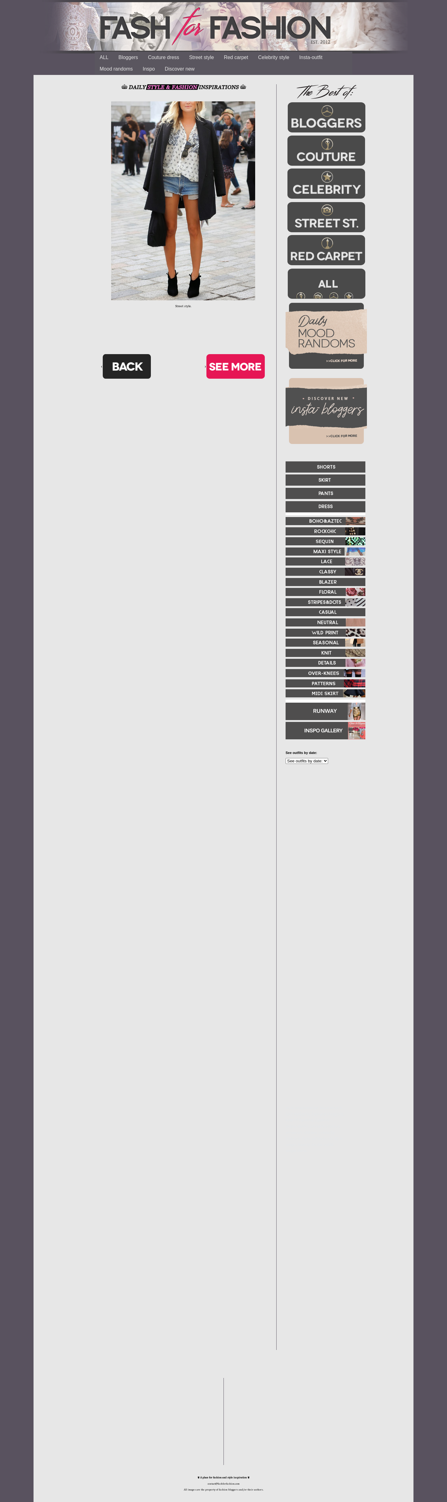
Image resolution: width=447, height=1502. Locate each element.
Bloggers (128, 57)
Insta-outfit (311, 57)
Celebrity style (273, 57)
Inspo (149, 69)
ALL (104, 57)
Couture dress (163, 57)
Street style (201, 57)
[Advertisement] (323, 836)
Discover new (180, 69)
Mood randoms (116, 69)
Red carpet (236, 57)
